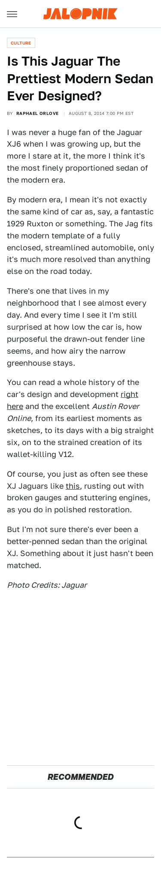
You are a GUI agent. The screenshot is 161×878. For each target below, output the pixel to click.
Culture (21, 42)
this (73, 485)
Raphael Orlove (37, 113)
